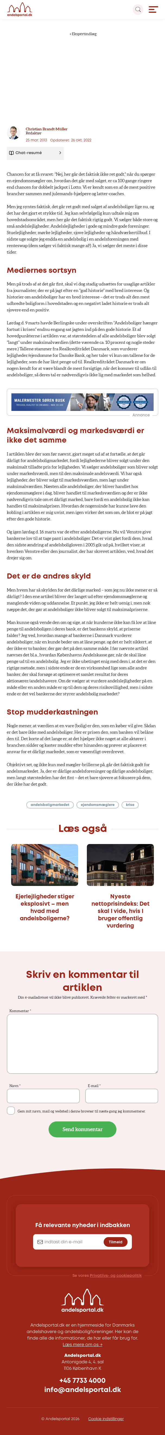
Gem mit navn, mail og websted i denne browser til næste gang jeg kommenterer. (82, 1111)
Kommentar (20, 1011)
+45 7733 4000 (82, 1381)
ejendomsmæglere (98, 804)
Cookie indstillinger (106, 1419)
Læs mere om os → (82, 1345)
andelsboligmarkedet (50, 804)
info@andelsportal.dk (82, 1390)
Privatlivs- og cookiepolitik (116, 1275)
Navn (15, 1086)
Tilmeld (115, 1242)
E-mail (94, 1086)
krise (130, 804)
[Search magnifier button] (138, 9)
